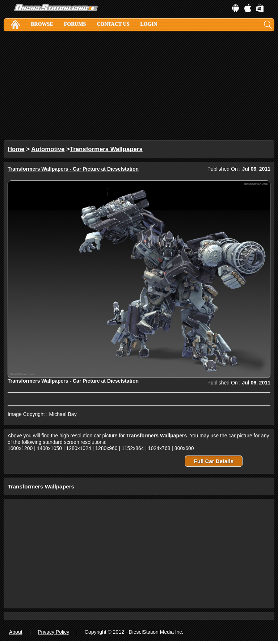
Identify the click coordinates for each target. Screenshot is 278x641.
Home (16, 149)
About (15, 632)
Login (148, 24)
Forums (75, 24)
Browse (42, 24)
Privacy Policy (53, 632)
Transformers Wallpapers (106, 149)
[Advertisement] (139, 86)
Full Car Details (213, 461)
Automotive (47, 149)
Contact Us (113, 24)
